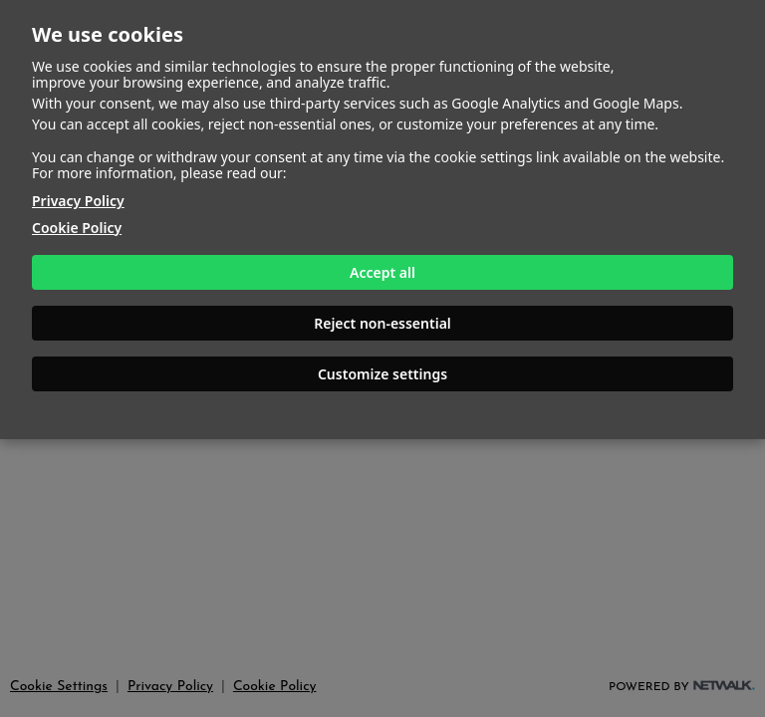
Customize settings (382, 373)
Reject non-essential (382, 323)
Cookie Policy (77, 227)
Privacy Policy (78, 200)
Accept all (382, 272)
